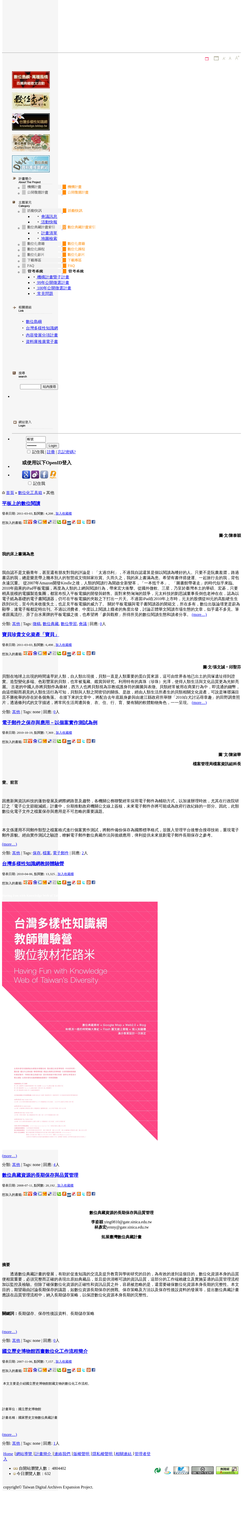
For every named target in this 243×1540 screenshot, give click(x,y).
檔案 (47, 853)
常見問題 (44, 293)
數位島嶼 (34, 321)
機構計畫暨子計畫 (52, 277)
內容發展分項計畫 (42, 335)
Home (8, 1454)
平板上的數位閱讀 (21, 503)
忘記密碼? (67, 452)
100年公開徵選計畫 (53, 288)
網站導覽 (24, 1454)
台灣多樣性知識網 (42, 328)
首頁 (10, 493)
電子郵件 (61, 853)
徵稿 (37, 624)
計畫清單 (49, 233)
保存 (37, 853)
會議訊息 (49, 216)
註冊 (51, 452)
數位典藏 (51, 624)
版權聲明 (81, 1454)
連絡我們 (62, 1454)
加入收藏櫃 (63, 513)
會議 (83, 624)
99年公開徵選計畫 (52, 282)
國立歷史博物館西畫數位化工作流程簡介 (45, 1351)
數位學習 (69, 624)
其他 (16, 624)
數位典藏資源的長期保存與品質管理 (40, 1175)
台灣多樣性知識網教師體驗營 (33, 863)
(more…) (199, 614)
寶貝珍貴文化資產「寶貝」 (30, 634)
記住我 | (34, 452)
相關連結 (123, 1454)
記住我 (33, 483)
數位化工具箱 (30, 493)
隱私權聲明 (102, 1454)
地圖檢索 (48, 238)
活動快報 (48, 222)
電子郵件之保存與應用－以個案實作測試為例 (49, 722)
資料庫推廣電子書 (42, 341)
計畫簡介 (43, 1454)
